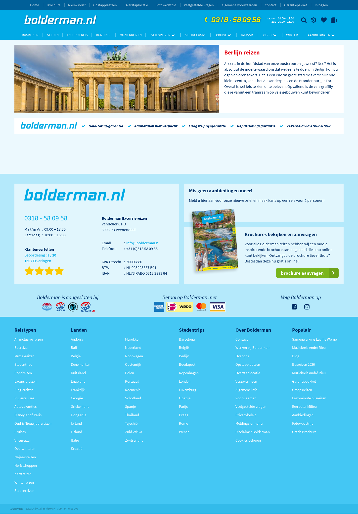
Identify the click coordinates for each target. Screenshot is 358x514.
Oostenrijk (133, 364)
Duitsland (78, 372)
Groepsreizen (302, 389)
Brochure (53, 5)
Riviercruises (24, 398)
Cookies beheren (248, 440)
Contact (270, 5)
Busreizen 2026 (303, 364)
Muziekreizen (131, 35)
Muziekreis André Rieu (309, 347)
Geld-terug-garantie (101, 126)
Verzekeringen (246, 381)
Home (34, 5)
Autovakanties (25, 406)
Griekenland (80, 406)
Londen (184, 381)
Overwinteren (24, 448)
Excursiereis (77, 35)
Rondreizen (23, 372)
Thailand (132, 414)
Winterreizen (24, 482)
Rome (183, 423)
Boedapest (187, 364)
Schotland (133, 398)
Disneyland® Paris (28, 414)
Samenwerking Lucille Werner (315, 339)
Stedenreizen (24, 490)
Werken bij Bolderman (252, 347)
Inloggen (321, 5)
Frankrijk (78, 389)
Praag (183, 414)
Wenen (184, 431)
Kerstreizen (23, 473)
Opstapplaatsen (105, 5)
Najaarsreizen (25, 457)
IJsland (76, 431)
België (76, 356)
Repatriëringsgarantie (251, 126)
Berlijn (184, 356)
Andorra (77, 339)
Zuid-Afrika (133, 431)
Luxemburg (187, 389)
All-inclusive (195, 35)
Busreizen (30, 35)
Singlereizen (23, 389)
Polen (129, 372)
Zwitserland (134, 440)
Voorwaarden (245, 398)
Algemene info (246, 389)
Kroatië (76, 448)
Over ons (242, 356)
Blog (295, 356)
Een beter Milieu (304, 406)
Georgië (77, 398)
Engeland (78, 381)
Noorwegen (134, 356)
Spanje (130, 406)
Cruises (20, 431)
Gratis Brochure (304, 431)
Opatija (185, 398)
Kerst (269, 35)
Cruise (223, 35)
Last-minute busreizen (309, 398)
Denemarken (80, 364)
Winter (292, 35)
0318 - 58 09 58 (232, 20)
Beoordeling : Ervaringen (40, 258)
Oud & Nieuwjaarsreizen (32, 423)
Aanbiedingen (321, 35)
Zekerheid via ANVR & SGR (304, 126)
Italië (75, 440)
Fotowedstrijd (166, 5)
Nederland (133, 347)
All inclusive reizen (28, 339)
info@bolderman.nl (142, 242)
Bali (74, 347)
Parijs (183, 406)
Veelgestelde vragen (199, 5)
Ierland (76, 423)
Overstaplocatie (136, 5)
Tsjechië (131, 423)
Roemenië (132, 389)
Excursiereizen (25, 381)
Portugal (132, 381)
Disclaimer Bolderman (252, 431)
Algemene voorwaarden (239, 5)
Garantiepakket (295, 5)
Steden (53, 35)
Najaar (247, 35)
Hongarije (78, 414)
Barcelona (187, 339)
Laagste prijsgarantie (203, 126)
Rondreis (103, 35)
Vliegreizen (163, 35)
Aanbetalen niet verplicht (152, 126)
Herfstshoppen (25, 465)
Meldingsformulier (249, 423)
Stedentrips (23, 364)
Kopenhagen (189, 372)
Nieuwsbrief (77, 5)
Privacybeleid (246, 414)
